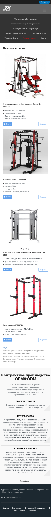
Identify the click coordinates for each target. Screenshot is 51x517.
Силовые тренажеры (25, 359)
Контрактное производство (35, 508)
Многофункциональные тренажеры (25, 28)
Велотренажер (39, 359)
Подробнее (24, 481)
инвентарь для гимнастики (13, 351)
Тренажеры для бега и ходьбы (25, 19)
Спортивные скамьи (39, 33)
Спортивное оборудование (34, 351)
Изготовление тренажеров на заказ (16, 353)
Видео (22, 511)
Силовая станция (9, 359)
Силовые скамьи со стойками (15, 33)
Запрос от (43, 124)
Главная (6, 508)
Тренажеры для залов (11, 356)
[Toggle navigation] (44, 10)
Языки (43, 2)
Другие (43, 38)
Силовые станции (29, 38)
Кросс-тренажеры (9, 362)
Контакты (32, 511)
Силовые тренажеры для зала (32, 356)
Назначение (17, 508)
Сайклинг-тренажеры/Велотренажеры (26, 24)
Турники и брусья (11, 38)
